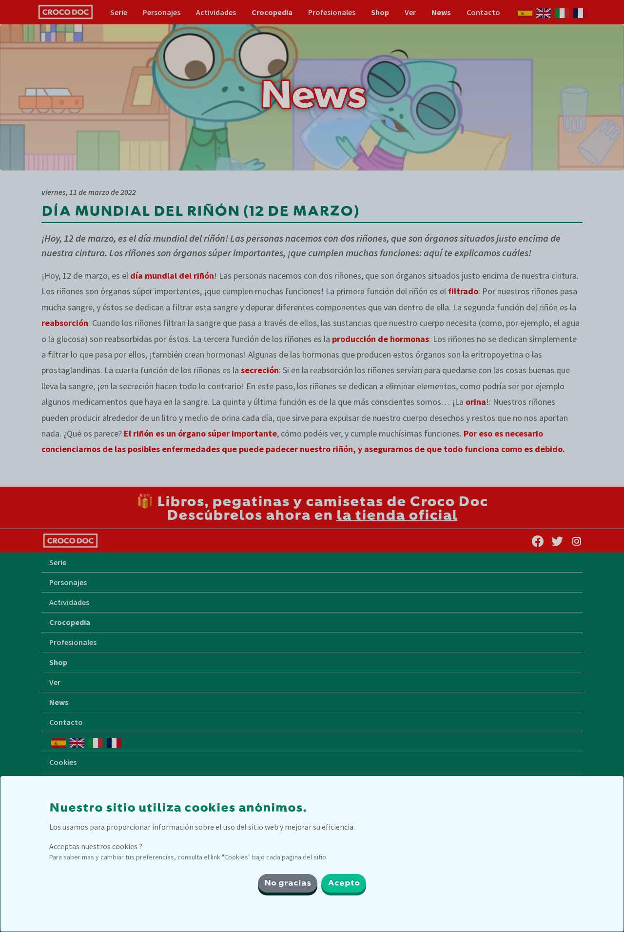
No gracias (287, 883)
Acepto (344, 883)
